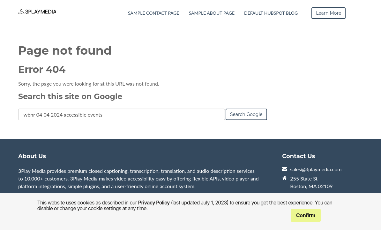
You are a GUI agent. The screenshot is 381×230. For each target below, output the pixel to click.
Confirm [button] (305, 215)
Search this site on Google (70, 96)
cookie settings (104, 208)
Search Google (246, 114)
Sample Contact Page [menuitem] (153, 13)
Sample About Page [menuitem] (212, 13)
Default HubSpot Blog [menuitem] (271, 13)
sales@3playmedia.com (315, 169)
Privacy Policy (154, 202)
